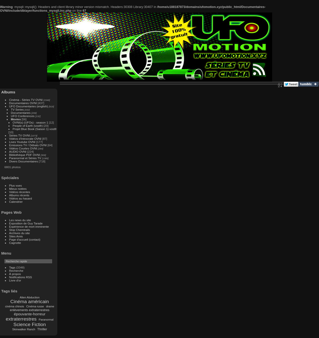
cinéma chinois (14, 306)
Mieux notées (18, 188)
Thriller (42, 329)
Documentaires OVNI (23, 103)
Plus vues (15, 185)
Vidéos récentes (19, 192)
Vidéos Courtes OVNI (23, 148)
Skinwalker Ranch (23, 329)
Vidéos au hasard (20, 198)
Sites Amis (16, 236)
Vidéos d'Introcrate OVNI (25, 138)
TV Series (17, 109)
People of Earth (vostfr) (28, 125)
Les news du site (20, 220)
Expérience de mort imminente (29, 226)
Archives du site (19, 233)
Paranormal (46, 319)
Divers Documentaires (23, 161)
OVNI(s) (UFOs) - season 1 (30, 122)
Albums (8, 92)
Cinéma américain (29, 301)
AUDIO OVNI (17, 151)
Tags (12, 267)
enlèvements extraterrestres (30, 310)
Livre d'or (15, 280)
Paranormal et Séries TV (25, 158)
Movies (16, 119)
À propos (15, 273)
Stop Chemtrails (19, 229)
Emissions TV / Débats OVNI (28, 145)
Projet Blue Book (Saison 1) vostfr (35, 129)
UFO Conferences (23, 116)
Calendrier (16, 201)
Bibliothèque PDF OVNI (24, 154)
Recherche (16, 270)
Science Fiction (29, 324)
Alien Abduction (29, 297)
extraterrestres (21, 319)
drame (50, 306)
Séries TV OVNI (19, 135)
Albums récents (19, 195)
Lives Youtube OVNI (22, 141)
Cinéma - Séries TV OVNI (26, 99)
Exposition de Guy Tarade (26, 223)
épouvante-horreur (29, 314)
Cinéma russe (35, 306)
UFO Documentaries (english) (28, 106)
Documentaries (21, 112)
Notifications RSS (20, 277)
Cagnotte (15, 242)
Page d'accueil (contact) (24, 239)
